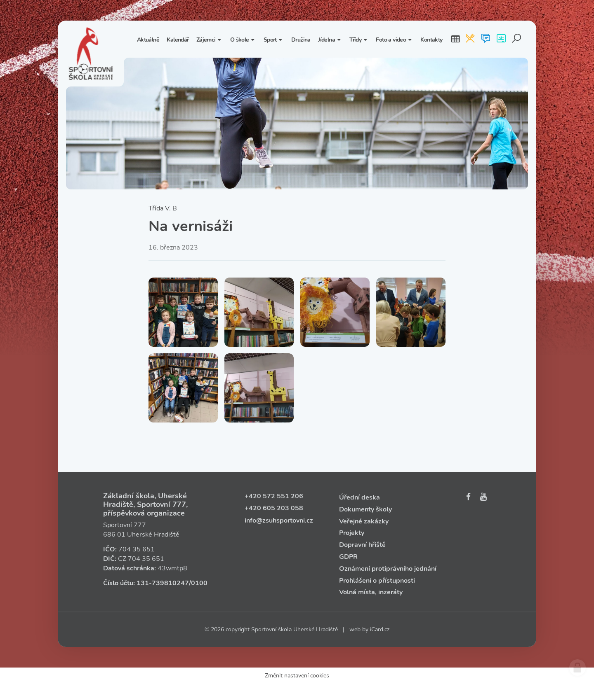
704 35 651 (136, 549)
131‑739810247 (163, 583)
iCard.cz (379, 629)
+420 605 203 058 (274, 508)
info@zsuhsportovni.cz (279, 520)
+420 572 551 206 (274, 496)
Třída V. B (162, 208)
